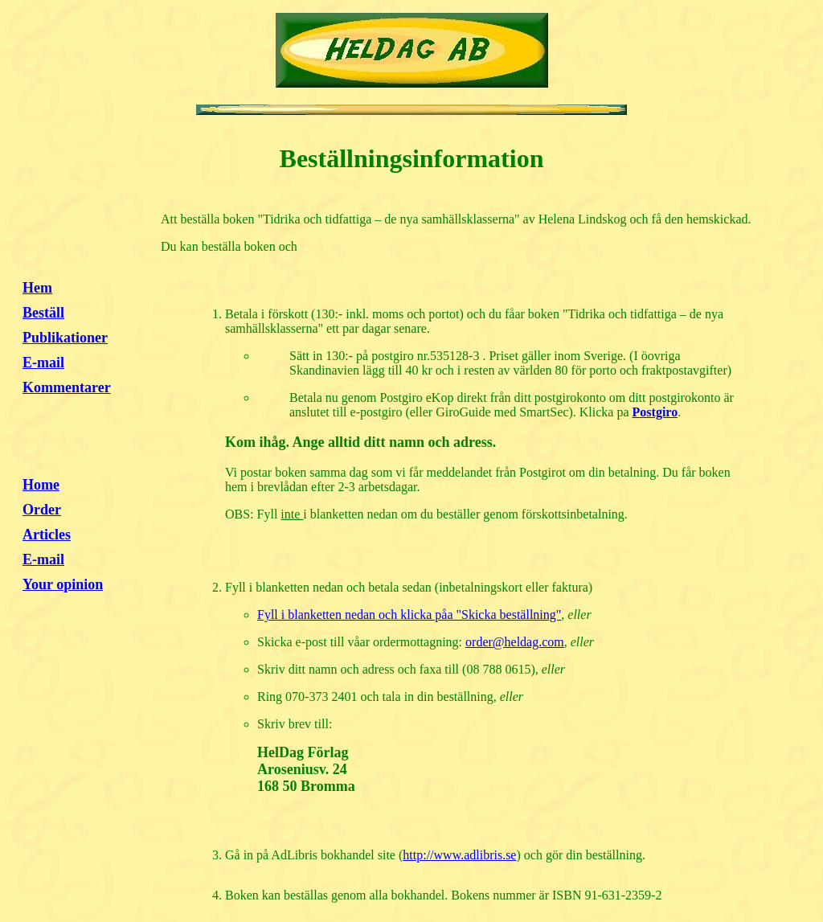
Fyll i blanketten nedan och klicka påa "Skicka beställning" (409, 614)
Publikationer (65, 338)
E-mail (43, 362)
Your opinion (63, 584)
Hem (37, 288)
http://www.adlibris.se (459, 855)
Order (42, 510)
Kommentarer (67, 387)
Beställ (43, 313)
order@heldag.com (514, 642)
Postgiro (655, 412)
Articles (47, 535)
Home (41, 485)
